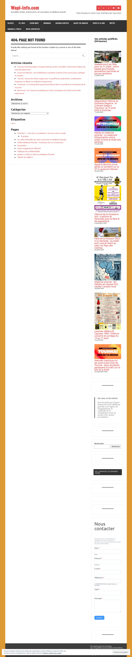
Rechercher (99, 443)
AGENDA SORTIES (62, 23)
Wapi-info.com (25, 8)
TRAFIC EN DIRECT (25, 157)
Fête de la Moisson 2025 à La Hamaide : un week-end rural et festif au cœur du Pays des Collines (107, 243)
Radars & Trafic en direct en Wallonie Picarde (35, 154)
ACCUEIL (11, 23)
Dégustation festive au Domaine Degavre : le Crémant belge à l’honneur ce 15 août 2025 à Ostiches (106, 105)
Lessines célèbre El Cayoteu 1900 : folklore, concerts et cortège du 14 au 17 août (106, 334)
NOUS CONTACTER (33, 29)
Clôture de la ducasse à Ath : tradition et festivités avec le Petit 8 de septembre (106, 217)
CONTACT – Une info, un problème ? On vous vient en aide (41, 133)
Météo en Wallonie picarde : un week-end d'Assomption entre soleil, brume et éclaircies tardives (107, 137)
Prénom (98, 558)
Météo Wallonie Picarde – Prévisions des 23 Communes (40, 142)
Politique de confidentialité (28, 151)
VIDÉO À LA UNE (99, 23)
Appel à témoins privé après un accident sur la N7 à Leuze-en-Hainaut (106, 166)
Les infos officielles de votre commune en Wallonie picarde (41, 139)
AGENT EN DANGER (81, 23)
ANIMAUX (47, 23)
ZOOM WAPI (34, 23)
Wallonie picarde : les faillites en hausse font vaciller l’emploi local (106, 284)
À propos (24, 136)
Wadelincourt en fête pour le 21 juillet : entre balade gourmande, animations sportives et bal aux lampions (106, 69)
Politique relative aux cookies (52, 653)
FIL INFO (22, 23)
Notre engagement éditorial (29, 148)
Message (98, 598)
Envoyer (99, 618)
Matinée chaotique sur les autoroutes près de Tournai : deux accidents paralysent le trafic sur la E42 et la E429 (107, 365)
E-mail (97, 569)
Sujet (97, 589)
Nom (97, 548)
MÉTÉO (112, 23)
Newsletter (22, 145)
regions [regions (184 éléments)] (13, 123)
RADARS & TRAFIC (14, 29)
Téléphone (99, 578)
